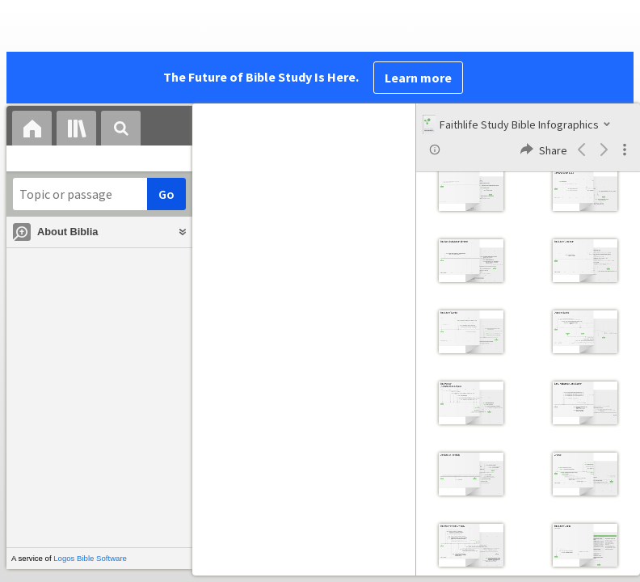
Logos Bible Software (90, 558)
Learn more (418, 78)
